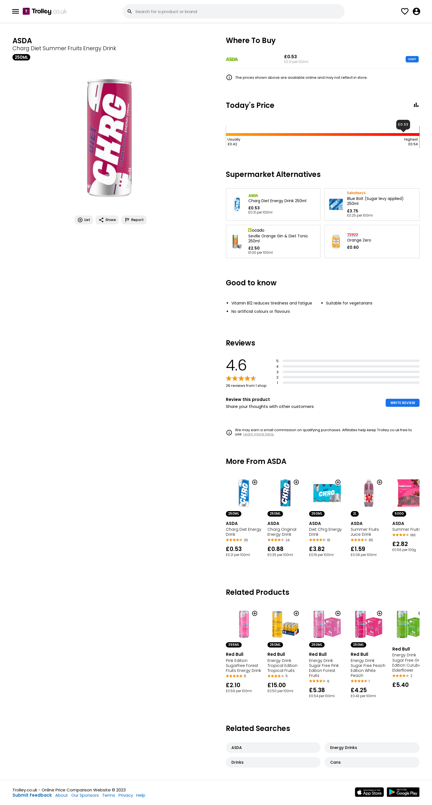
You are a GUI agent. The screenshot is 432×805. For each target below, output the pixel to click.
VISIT (412, 59)
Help (140, 795)
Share (107, 220)
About (61, 795)
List (83, 220)
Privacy (125, 795)
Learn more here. (258, 434)
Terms (108, 795)
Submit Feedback (32, 795)
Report (134, 220)
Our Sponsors (85, 795)
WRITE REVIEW (402, 402)
